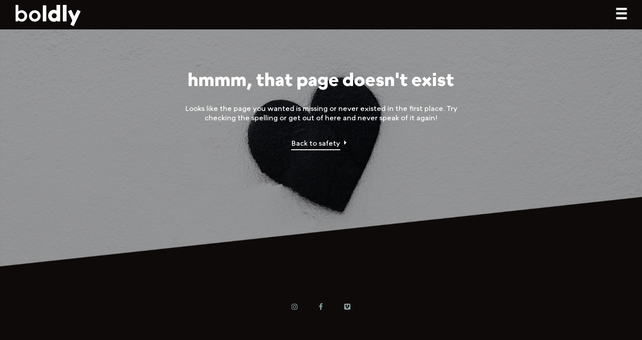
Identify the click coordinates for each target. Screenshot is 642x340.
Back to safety (315, 143)
